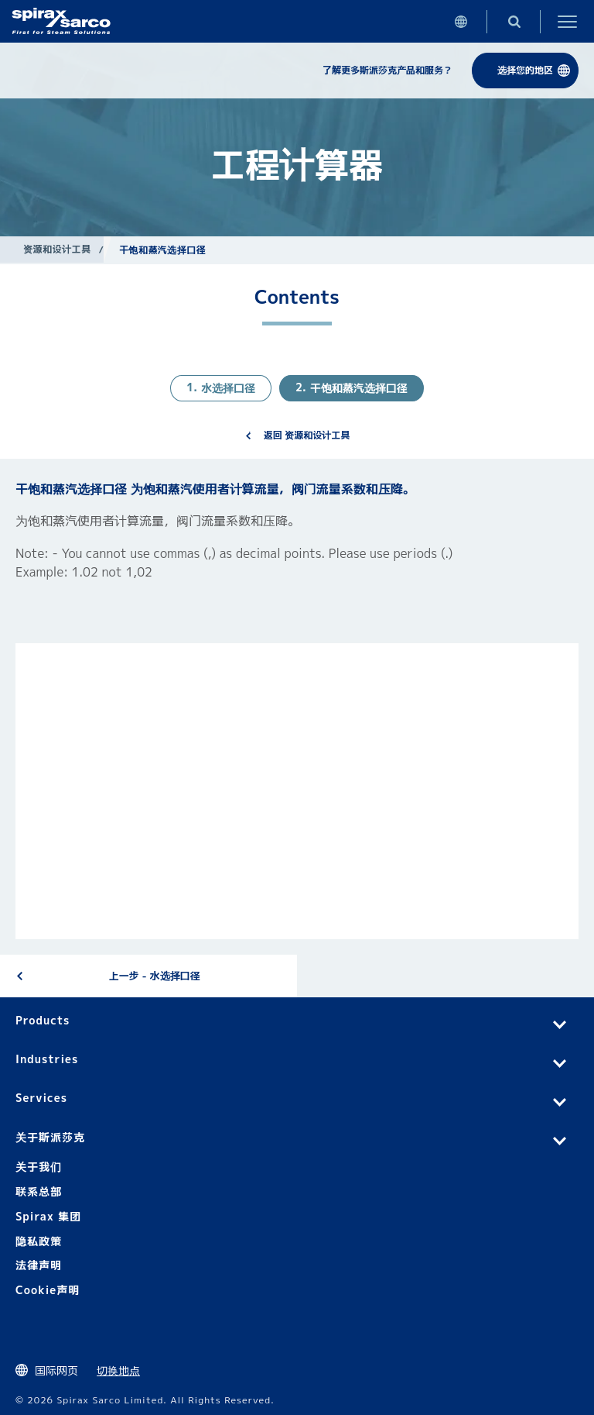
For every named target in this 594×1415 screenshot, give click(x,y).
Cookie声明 (47, 1289)
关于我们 (38, 1166)
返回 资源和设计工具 (307, 435)
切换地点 (118, 1370)
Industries (46, 1059)
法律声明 (38, 1265)
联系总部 (38, 1191)
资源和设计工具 (56, 249)
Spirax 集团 (48, 1216)
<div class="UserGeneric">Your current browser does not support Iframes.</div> (297, 790)
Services (41, 1097)
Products (42, 1020)
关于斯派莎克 (50, 1137)
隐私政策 (38, 1241)
